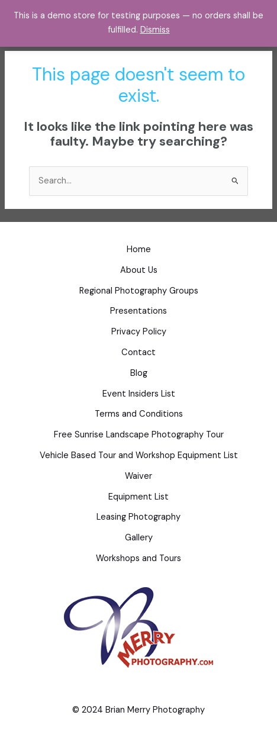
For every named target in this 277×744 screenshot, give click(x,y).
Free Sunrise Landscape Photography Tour (139, 434)
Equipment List (138, 497)
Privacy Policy (138, 331)
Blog (138, 373)
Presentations (138, 311)
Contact (138, 352)
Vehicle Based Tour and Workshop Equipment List (139, 455)
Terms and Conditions (139, 414)
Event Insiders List (138, 394)
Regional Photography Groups (138, 291)
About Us (138, 270)
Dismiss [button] (155, 30)
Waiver (138, 476)
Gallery (139, 537)
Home (139, 249)
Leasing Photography (138, 517)
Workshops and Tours (138, 558)
